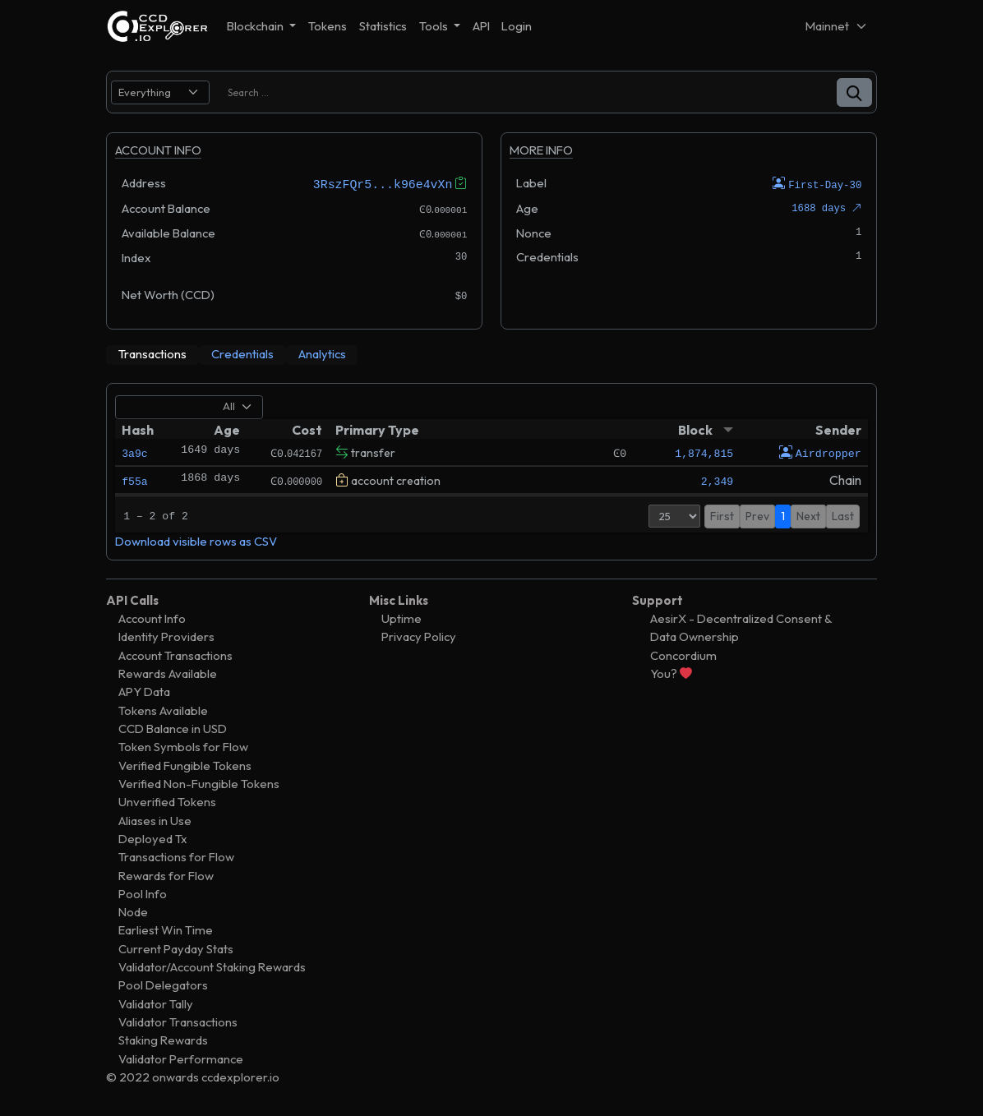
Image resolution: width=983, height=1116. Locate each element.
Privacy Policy (418, 635)
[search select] (160, 92)
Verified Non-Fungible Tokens (198, 783)
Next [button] (808, 515)
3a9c (134, 452)
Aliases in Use (155, 819)
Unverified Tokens (167, 801)
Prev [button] (757, 515)
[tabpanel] (491, 471)
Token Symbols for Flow (183, 746)
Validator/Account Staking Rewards (212, 966)
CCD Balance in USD (172, 728)
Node (133, 911)
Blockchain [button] (256, 26)
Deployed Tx (152, 838)
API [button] (481, 26)
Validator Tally (155, 1003)
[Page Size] (674, 515)
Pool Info (142, 893)
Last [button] (843, 515)
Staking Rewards (163, 1039)
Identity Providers (166, 635)
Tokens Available (163, 709)
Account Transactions (175, 654)
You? (671, 672)
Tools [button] (434, 26)
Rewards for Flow (166, 874)
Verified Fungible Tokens (185, 764)
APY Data (144, 691)
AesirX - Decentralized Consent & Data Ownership (741, 626)
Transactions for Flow (176, 856)
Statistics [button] (383, 26)
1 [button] (783, 515)
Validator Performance (180, 1058)
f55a (134, 480)
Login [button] (516, 26)
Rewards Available (167, 672)
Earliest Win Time (165, 929)
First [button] (722, 515)
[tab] (152, 354)
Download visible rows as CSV (196, 540)
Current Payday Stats (175, 948)
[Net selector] (836, 25)
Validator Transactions (178, 1021)
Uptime (401, 617)
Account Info (152, 617)
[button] (854, 92)
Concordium (683, 654)
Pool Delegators (163, 984)
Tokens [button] (327, 26)
